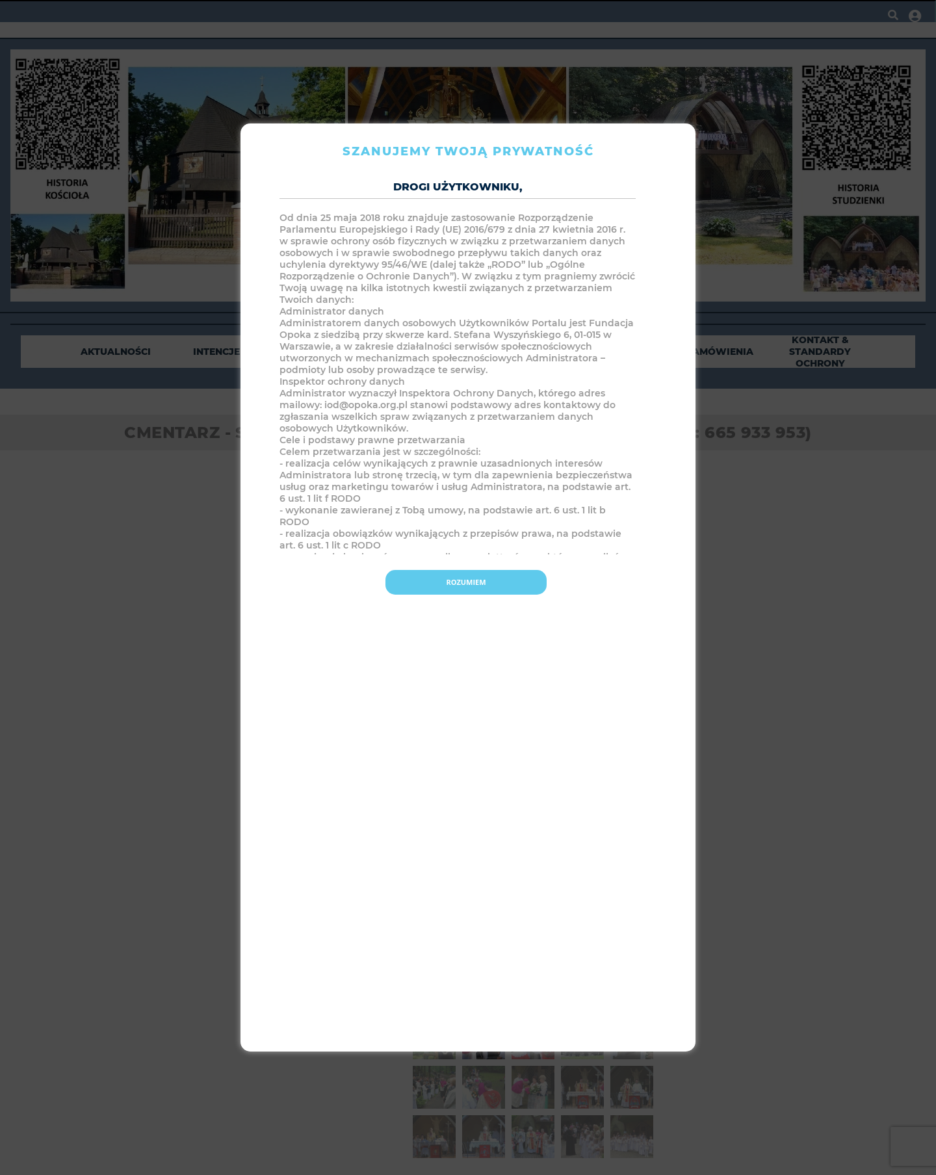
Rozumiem (466, 582)
